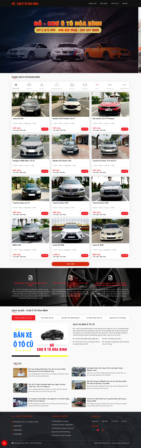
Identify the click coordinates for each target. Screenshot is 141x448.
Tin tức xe (115, 421)
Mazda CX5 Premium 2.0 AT (64, 118)
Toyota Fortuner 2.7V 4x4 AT (104, 161)
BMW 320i (17, 245)
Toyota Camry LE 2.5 (21, 203)
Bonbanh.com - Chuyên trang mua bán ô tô (115, 443)
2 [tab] (71, 70)
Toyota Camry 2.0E (60, 203)
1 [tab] (69, 70)
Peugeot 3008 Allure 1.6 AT (24, 161)
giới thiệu (103, 3)
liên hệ (124, 3)
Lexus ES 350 (18, 118)
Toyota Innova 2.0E (100, 203)
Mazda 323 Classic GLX (62, 161)
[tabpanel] (70, 40)
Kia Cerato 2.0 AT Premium (103, 118)
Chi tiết (44, 129)
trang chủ (92, 3)
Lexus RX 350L (58, 245)
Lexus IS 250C (98, 245)
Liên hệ (124, 421)
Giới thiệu (105, 421)
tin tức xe (114, 3)
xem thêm (70, 264)
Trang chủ (95, 421)
